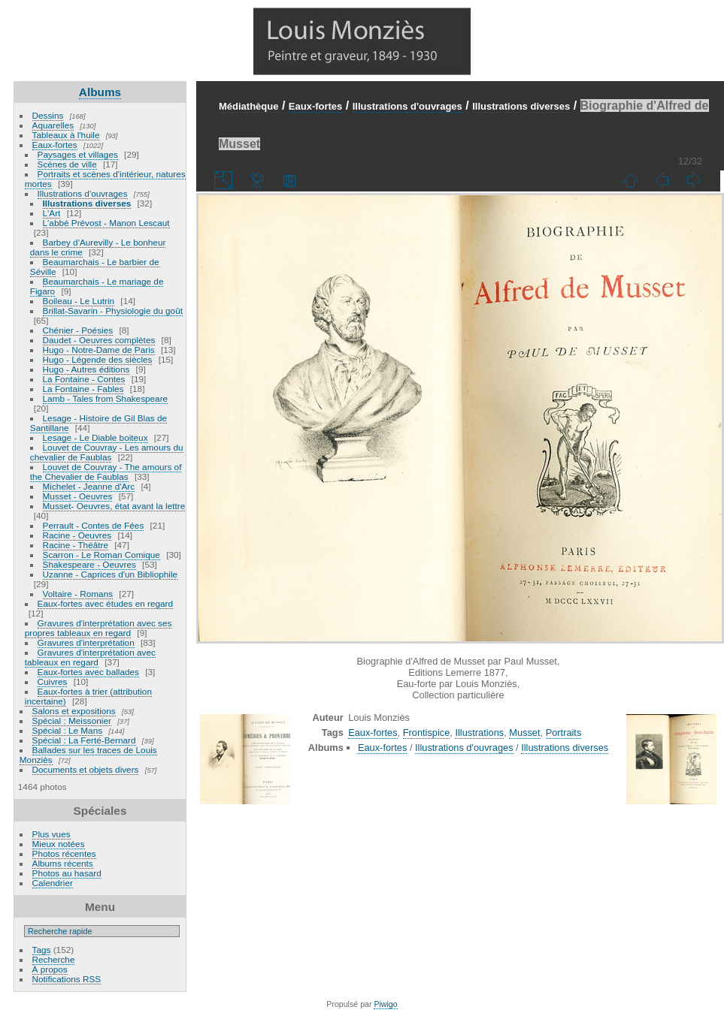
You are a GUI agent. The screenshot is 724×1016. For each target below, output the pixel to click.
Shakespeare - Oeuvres (89, 564)
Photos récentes (64, 853)
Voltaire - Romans (78, 593)
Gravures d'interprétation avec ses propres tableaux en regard (98, 628)
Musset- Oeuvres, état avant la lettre (114, 506)
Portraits (564, 732)
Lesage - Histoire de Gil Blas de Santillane (98, 423)
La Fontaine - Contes (84, 379)
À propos (50, 969)
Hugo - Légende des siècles (98, 359)
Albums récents (62, 863)
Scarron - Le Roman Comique (101, 554)
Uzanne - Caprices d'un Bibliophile (110, 574)
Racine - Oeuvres (77, 535)
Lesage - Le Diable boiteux (95, 437)
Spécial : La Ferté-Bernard (84, 740)
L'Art (52, 213)
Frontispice (426, 732)
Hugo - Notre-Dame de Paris (99, 349)
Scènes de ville (67, 164)
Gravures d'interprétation (86, 642)
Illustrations (479, 732)
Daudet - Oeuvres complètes (99, 340)
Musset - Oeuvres (78, 496)
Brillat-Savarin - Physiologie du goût (113, 310)
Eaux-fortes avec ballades (88, 672)
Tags (41, 949)
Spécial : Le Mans (67, 730)
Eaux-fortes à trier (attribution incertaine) (88, 696)
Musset (524, 732)
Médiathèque (248, 106)
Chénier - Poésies (78, 330)
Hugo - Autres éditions (86, 369)
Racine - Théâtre (75, 545)
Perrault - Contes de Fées (93, 525)
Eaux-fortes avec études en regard (106, 603)
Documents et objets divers (85, 769)
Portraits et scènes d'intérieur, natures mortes (105, 178)
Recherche (53, 959)
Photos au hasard (66, 873)
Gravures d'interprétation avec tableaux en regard (90, 657)
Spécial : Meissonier (71, 720)
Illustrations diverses (87, 203)
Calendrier (52, 883)
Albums (100, 92)
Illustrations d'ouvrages (83, 193)
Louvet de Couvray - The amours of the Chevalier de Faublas (106, 471)
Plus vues (51, 834)
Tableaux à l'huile (66, 135)
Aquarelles (53, 125)
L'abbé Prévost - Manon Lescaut (106, 223)
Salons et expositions (74, 711)
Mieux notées (58, 844)
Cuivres (53, 681)
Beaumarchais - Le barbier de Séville (94, 266)
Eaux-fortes (54, 144)
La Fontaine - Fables (83, 388)
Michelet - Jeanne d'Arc (89, 486)
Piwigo (385, 1003)
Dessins (48, 115)
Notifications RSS (66, 979)
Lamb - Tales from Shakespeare (105, 398)
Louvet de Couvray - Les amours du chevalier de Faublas (106, 452)
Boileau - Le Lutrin (79, 301)
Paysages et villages (78, 154)
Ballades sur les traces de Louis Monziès (88, 754)
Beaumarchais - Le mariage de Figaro (97, 286)
